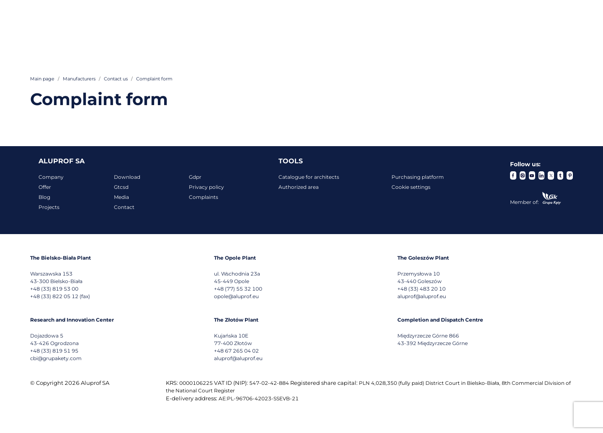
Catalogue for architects (308, 177)
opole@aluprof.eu (236, 296)
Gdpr (195, 177)
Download (127, 177)
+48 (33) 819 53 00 (54, 289)
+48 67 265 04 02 (236, 351)
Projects (49, 207)
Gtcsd (121, 187)
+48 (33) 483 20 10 (421, 289)
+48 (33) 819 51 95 (54, 351)
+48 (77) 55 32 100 (238, 289)
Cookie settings (411, 187)
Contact (124, 207)
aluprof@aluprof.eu (421, 296)
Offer (45, 187)
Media (121, 197)
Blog (44, 197)
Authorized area (298, 187)
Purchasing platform (418, 177)
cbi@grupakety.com (56, 358)
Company (51, 177)
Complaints (203, 197)
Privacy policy (206, 187)
